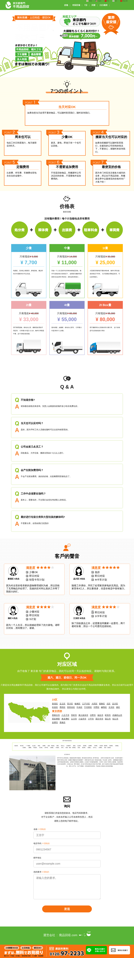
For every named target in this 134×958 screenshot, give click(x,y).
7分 (85, 5)
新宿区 (55, 704)
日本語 (89, 1)
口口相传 (103, 5)
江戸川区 (86, 704)
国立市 (108, 719)
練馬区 (104, 707)
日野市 (93, 715)
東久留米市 (83, 715)
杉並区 (55, 707)
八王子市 (65, 715)
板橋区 (77, 704)
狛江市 (115, 719)
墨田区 (62, 707)
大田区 (94, 704)
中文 (107, 1)
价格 (66, 5)
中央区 (79, 707)
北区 (108, 704)
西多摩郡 (56, 719)
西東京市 (56, 715)
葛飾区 (102, 704)
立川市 (74, 719)
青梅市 (62, 722)
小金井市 (82, 719)
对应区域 (76, 5)
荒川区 (70, 704)
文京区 (111, 707)
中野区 (96, 707)
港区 (118, 707)
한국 (115, 1)
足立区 (62, 704)
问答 (93, 5)
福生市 (100, 715)
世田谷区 (71, 707)
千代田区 (88, 707)
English (98, 1)
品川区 (115, 704)
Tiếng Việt (124, 1)
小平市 (91, 719)
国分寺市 (99, 719)
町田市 (108, 715)
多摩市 (55, 722)
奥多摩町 (65, 719)
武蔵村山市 (117, 715)
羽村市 (74, 715)
